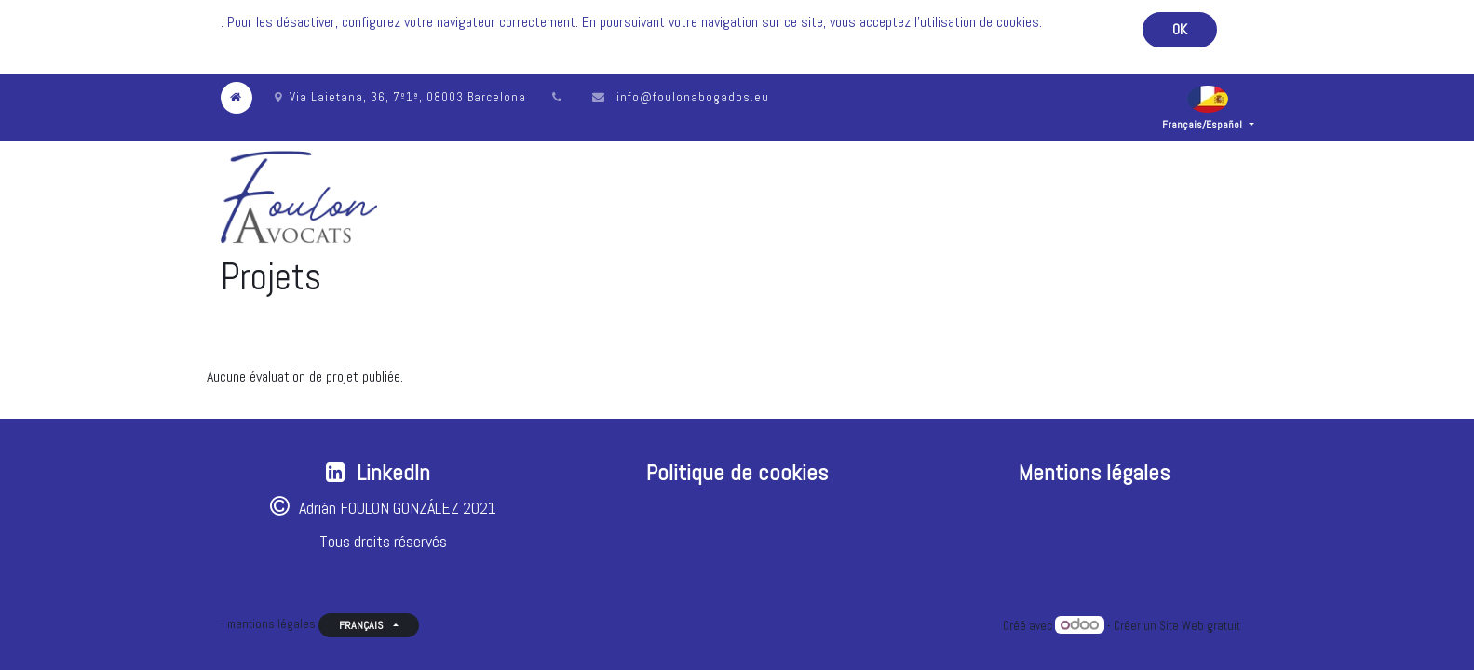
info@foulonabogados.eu (692, 97)
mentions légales (271, 624)
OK (1179, 29)
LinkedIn (393, 472)
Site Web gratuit (1199, 626)
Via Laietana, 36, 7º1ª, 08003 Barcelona (400, 97)
